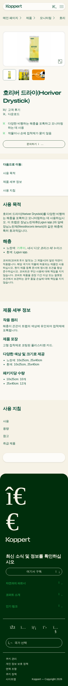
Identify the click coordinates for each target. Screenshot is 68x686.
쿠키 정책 (11, 674)
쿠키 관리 (11, 658)
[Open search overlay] (54, 6)
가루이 (21, 248)
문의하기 (34, 144)
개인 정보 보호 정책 (17, 663)
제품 (29, 17)
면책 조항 (11, 668)
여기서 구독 (43, 571)
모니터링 (45, 17)
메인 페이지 (10, 17)
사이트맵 (11, 679)
